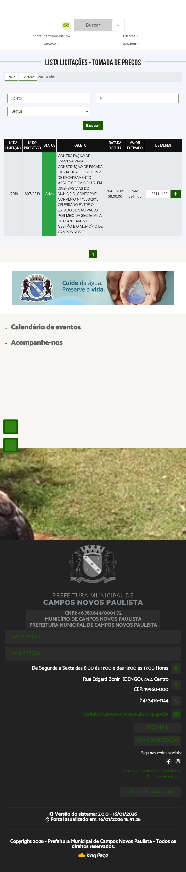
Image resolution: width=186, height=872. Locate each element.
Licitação (28, 76)
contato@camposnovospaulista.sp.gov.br (125, 714)
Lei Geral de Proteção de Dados (151, 791)
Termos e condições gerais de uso (152, 771)
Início (11, 76)
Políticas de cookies (164, 777)
